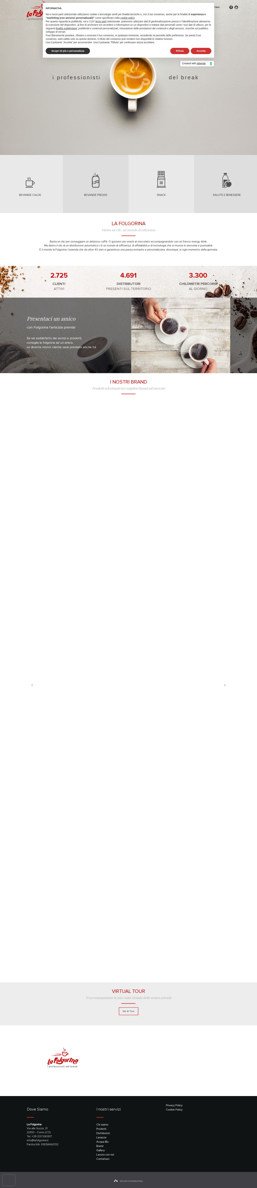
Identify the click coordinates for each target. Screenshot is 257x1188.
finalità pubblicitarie (66, 28)
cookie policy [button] (127, 17)
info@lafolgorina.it (38, 1140)
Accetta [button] (201, 50)
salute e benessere (227, 195)
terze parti (101, 21)
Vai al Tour (129, 1011)
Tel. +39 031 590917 (39, 1136)
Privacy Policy (174, 1105)
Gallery (100, 1150)
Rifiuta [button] (180, 50)
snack (161, 195)
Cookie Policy (174, 1109)
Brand (99, 1146)
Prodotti (101, 1128)
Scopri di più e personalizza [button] (67, 50)
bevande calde (30, 195)
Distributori (103, 1133)
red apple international (128, 1181)
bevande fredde (95, 195)
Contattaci (102, 1158)
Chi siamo (102, 1124)
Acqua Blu (102, 1141)
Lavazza (101, 1137)
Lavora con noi (105, 1154)
